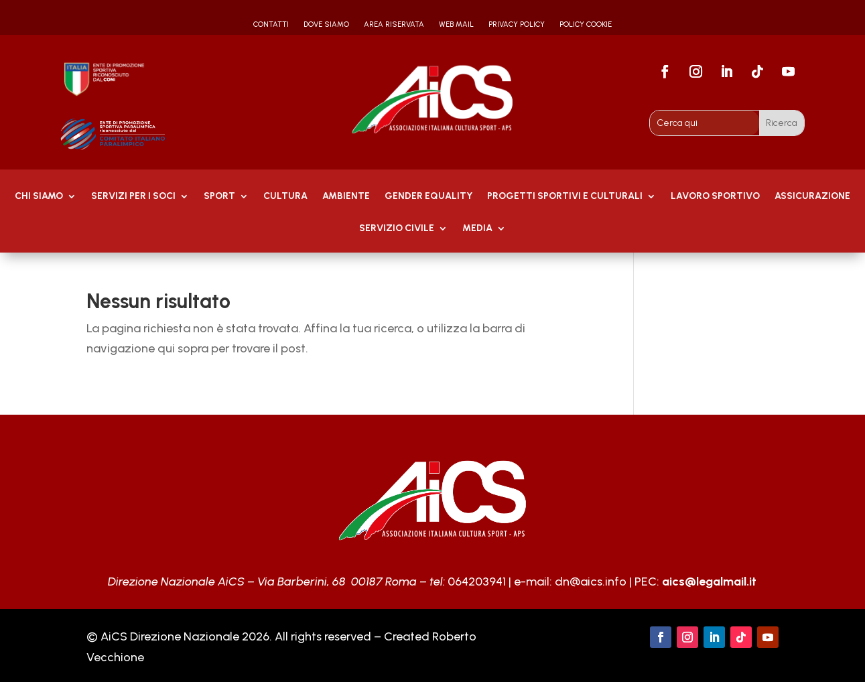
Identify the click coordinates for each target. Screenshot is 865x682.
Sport (219, 197)
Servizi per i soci (133, 197)
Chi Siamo (39, 197)
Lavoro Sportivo (715, 197)
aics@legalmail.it (709, 581)
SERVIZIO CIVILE (396, 229)
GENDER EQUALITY (428, 197)
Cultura (285, 197)
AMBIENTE (346, 197)
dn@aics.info (590, 581)
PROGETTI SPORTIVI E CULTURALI (565, 197)
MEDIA (477, 229)
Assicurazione (812, 197)
